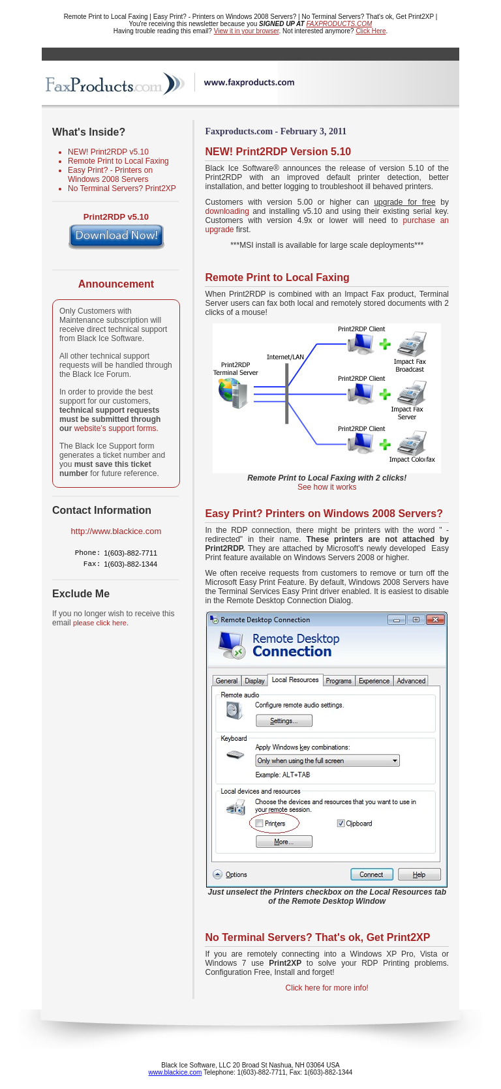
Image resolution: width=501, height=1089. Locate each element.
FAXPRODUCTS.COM (339, 23)
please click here (100, 623)
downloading (227, 211)
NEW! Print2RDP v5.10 (108, 152)
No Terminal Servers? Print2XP (122, 188)
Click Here (371, 31)
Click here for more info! (327, 987)
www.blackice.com (175, 1072)
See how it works (327, 487)
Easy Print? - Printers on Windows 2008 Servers (110, 175)
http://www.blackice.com (116, 531)
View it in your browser (246, 31)
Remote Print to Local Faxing (118, 161)
